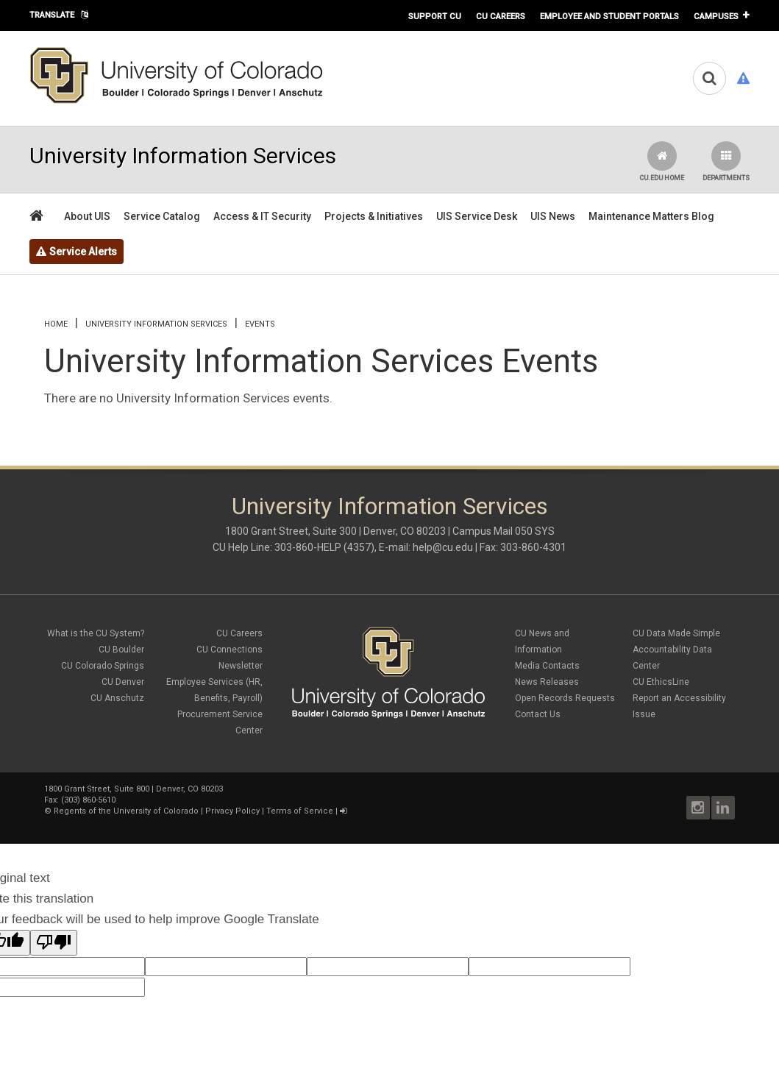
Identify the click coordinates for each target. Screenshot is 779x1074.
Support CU (434, 16)
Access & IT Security (262, 216)
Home (56, 324)
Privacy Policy (232, 811)
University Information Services (156, 324)
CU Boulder (121, 649)
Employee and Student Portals (609, 16)
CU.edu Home (661, 161)
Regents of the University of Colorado (126, 811)
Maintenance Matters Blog (651, 216)
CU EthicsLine (661, 682)
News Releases (547, 682)
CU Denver (123, 682)
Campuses (716, 16)
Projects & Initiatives (373, 216)
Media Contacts (547, 666)
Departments (726, 161)
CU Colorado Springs (102, 666)
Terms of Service (299, 811)
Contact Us (538, 714)
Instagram (698, 807)
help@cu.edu (443, 547)
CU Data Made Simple (676, 633)
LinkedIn (723, 807)
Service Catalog (162, 216)
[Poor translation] (53, 943)
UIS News (552, 216)
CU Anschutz (117, 698)
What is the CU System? (95, 633)
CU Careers (500, 16)
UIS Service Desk (476, 216)
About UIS (87, 216)
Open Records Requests (565, 698)
